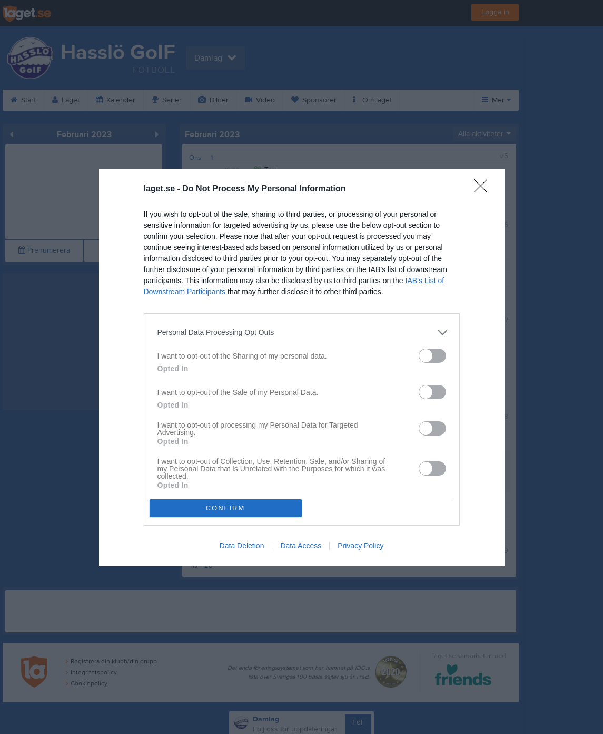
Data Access (300, 546)
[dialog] (302, 367)
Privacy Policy (360, 546)
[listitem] (301, 332)
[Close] (484, 189)
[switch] (432, 356)
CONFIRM (225, 508)
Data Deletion (242, 546)
